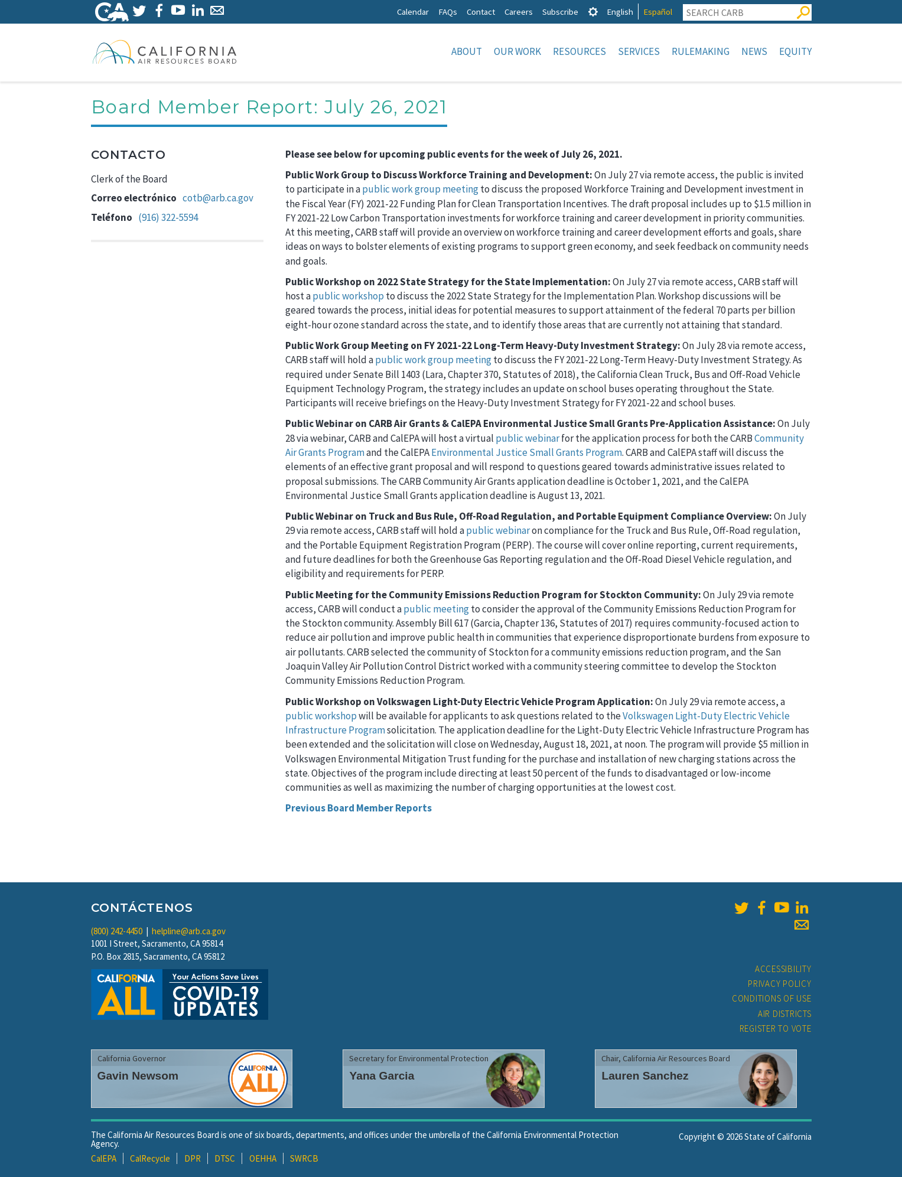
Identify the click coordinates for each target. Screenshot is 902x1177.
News (754, 51)
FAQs (447, 11)
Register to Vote (776, 1028)
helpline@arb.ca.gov (189, 931)
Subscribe (560, 11)
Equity (795, 51)
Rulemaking (701, 51)
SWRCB (304, 1158)
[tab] (593, 11)
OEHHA (262, 1158)
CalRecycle (150, 1158)
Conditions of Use (772, 998)
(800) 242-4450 (116, 931)
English (620, 11)
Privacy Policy (780, 983)
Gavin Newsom (138, 1076)
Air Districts (785, 1013)
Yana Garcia (381, 1076)
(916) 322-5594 (168, 217)
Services (639, 51)
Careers (518, 11)
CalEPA (103, 1158)
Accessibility (783, 968)
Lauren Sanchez (644, 1076)
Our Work (517, 51)
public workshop (348, 295)
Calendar (413, 11)
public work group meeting (420, 188)
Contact (481, 11)
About (466, 51)
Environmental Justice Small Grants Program (526, 452)
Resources (579, 51)
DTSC (224, 1158)
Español (657, 11)
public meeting (436, 608)
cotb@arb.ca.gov (218, 197)
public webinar (527, 438)
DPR (192, 1158)
